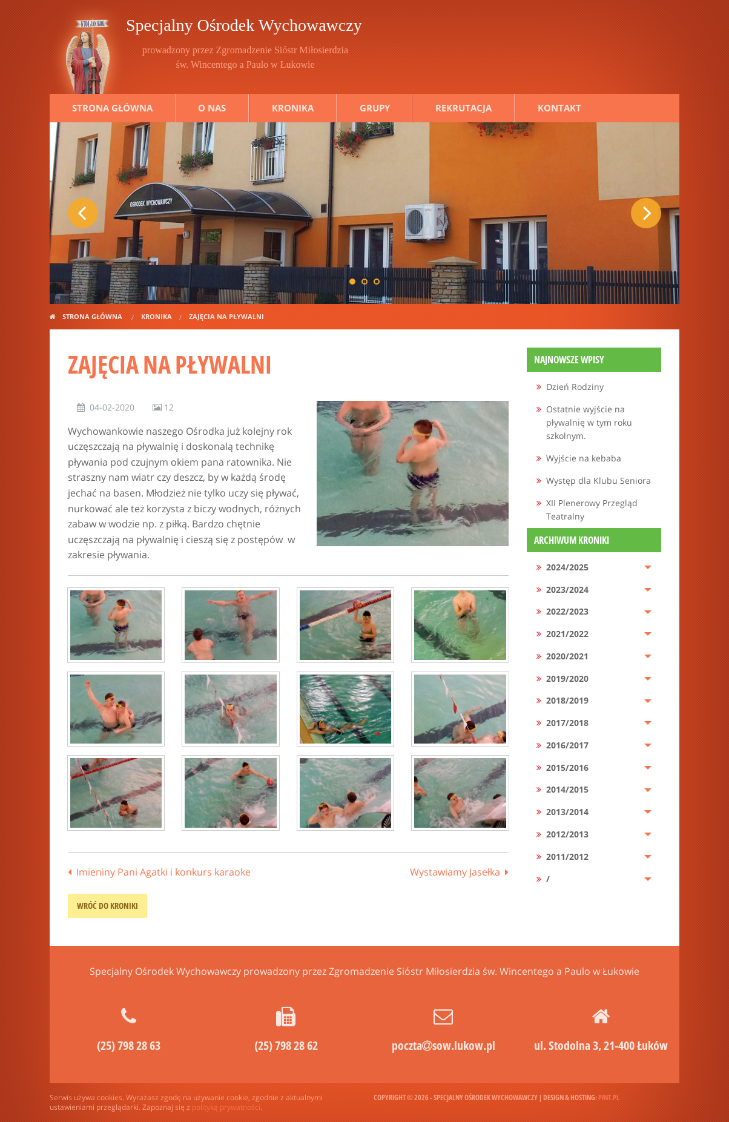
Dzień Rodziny (575, 386)
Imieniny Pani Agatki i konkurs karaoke (163, 872)
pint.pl (608, 1097)
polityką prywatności (226, 1107)
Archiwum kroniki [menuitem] (571, 540)
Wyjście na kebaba (583, 458)
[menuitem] (594, 387)
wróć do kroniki (107, 905)
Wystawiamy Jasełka (455, 872)
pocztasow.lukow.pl (443, 1045)
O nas (212, 108)
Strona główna (112, 108)
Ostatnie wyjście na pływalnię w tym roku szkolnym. (589, 422)
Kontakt (559, 108)
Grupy (375, 108)
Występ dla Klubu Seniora (598, 480)
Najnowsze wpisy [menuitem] (569, 359)
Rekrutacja (463, 108)
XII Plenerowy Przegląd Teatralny (592, 509)
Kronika (293, 108)
